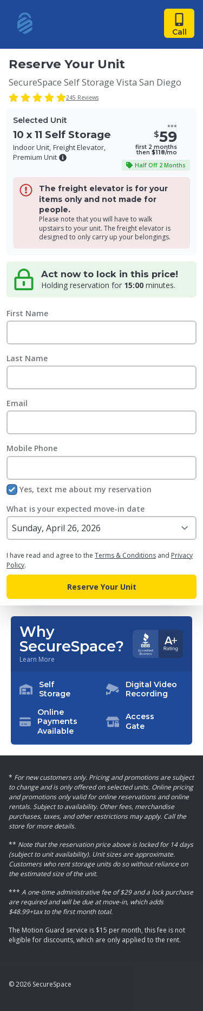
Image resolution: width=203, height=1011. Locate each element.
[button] (63, 157)
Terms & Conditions (125, 555)
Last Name (27, 358)
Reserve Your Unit (101, 587)
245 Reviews (82, 97)
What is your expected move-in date (75, 509)
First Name (27, 313)
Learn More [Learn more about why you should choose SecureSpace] (37, 659)
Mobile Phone (31, 448)
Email (17, 403)
